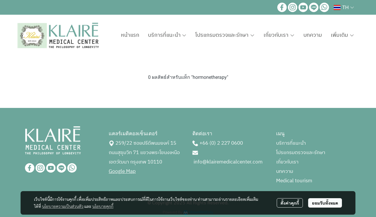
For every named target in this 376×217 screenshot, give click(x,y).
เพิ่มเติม (342, 35)
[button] (343, 7)
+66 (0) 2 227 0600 (221, 143)
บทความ (284, 171)
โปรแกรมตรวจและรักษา (300, 152)
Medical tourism (294, 181)
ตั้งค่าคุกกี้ (290, 203)
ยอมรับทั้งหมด (325, 203)
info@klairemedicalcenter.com (228, 162)
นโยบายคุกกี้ (102, 206)
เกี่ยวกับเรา (287, 162)
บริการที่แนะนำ (291, 143)
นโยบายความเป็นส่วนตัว (62, 206)
